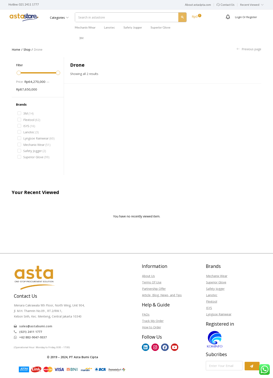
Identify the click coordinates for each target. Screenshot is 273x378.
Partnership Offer (154, 289)
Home (16, 49)
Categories (59, 18)
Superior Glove (160, 27)
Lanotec (109, 27)
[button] (198, 5)
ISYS (29, 126)
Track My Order (153, 321)
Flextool (31, 120)
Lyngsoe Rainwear (39, 138)
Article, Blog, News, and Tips (162, 295)
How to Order (151, 327)
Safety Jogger (132, 27)
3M (81, 38)
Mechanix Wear (85, 27)
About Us (148, 276)
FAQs (146, 314)
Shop (26, 49)
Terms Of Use (151, 282)
